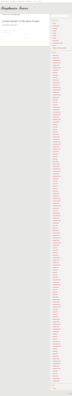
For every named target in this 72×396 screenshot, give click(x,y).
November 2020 (56, 201)
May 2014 (55, 336)
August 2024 (56, 97)
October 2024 (56, 92)
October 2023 (56, 117)
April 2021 (55, 188)
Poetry (35, 1)
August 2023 (56, 122)
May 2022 (55, 156)
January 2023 (56, 139)
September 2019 (57, 220)
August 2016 (56, 287)
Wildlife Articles (29, 1)
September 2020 (57, 205)
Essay (54, 23)
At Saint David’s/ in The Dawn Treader (21, 21)
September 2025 (57, 67)
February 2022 (56, 164)
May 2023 (55, 129)
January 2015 (56, 321)
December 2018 (56, 237)
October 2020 (56, 203)
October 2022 (56, 146)
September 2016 (57, 284)
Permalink (15, 30)
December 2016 (56, 279)
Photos (39, 1)
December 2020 (56, 198)
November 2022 (56, 144)
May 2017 (55, 272)
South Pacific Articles (5, 1)
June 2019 (55, 225)
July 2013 (55, 348)
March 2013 (55, 356)
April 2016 (55, 294)
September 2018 (57, 242)
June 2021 (55, 183)
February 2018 (56, 257)
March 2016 (55, 297)
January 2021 (56, 196)
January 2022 (56, 166)
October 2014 (56, 326)
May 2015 (55, 311)
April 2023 (55, 131)
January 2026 (56, 58)
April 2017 (55, 274)
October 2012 (56, 366)
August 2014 (56, 331)
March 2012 (55, 376)
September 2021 (57, 176)
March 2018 (55, 255)
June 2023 (55, 127)
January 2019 (56, 235)
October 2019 (56, 218)
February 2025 (56, 82)
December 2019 (56, 215)
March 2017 (55, 277)
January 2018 (56, 260)
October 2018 (56, 240)
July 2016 (55, 289)
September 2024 (57, 94)
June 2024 (55, 99)
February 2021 (56, 193)
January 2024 (56, 109)
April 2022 (55, 159)
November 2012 (56, 363)
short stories (56, 40)
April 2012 (55, 373)
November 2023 (56, 114)
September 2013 (57, 346)
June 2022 (55, 154)
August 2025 (56, 70)
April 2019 (55, 228)
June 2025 (55, 75)
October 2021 (56, 173)
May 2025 (55, 77)
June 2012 (55, 371)
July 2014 (55, 334)
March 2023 (55, 134)
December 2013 (56, 344)
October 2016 (56, 282)
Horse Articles (13, 1)
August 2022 (56, 151)
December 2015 (56, 304)
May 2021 (55, 186)
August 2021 (56, 178)
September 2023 (57, 119)
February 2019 (56, 233)
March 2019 (55, 230)
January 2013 (56, 358)
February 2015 (56, 319)
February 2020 (56, 213)
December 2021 (56, 168)
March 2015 (55, 316)
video (54, 45)
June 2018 (55, 250)
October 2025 (56, 65)
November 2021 (56, 171)
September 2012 (57, 368)
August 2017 (56, 267)
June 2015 (55, 309)
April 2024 (55, 104)
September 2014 (57, 329)
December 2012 (56, 361)
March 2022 (55, 161)
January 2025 (56, 85)
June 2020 (55, 210)
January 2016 (56, 302)
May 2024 (55, 102)
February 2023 (56, 136)
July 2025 (55, 72)
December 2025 (56, 60)
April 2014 (55, 339)
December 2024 (56, 87)
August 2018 (56, 245)
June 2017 (55, 270)
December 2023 (56, 112)
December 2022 (56, 141)
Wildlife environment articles (59, 48)
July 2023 (55, 124)
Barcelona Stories (21, 1)
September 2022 (57, 149)
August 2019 (56, 223)
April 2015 (55, 314)
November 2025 (56, 62)
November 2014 (56, 324)
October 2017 (56, 262)
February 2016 (56, 299)
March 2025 (55, 80)
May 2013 (55, 351)
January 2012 (56, 381)
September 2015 (57, 307)
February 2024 (56, 107)
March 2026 (55, 55)
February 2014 (56, 341)
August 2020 (56, 208)
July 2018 (55, 247)
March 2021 (55, 191)
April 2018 (55, 252)
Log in (54, 388)
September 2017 (57, 265)
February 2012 (56, 378)
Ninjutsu (55, 30)
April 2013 (55, 353)
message (55, 28)
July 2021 (55, 181)
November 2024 (56, 90)
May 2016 (55, 292)
